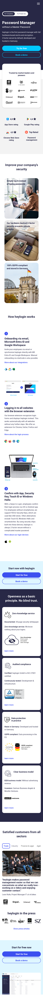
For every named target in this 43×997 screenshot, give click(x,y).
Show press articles (21, 928)
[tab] (6, 845)
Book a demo (21, 54)
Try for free (21, 48)
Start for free (22, 575)
